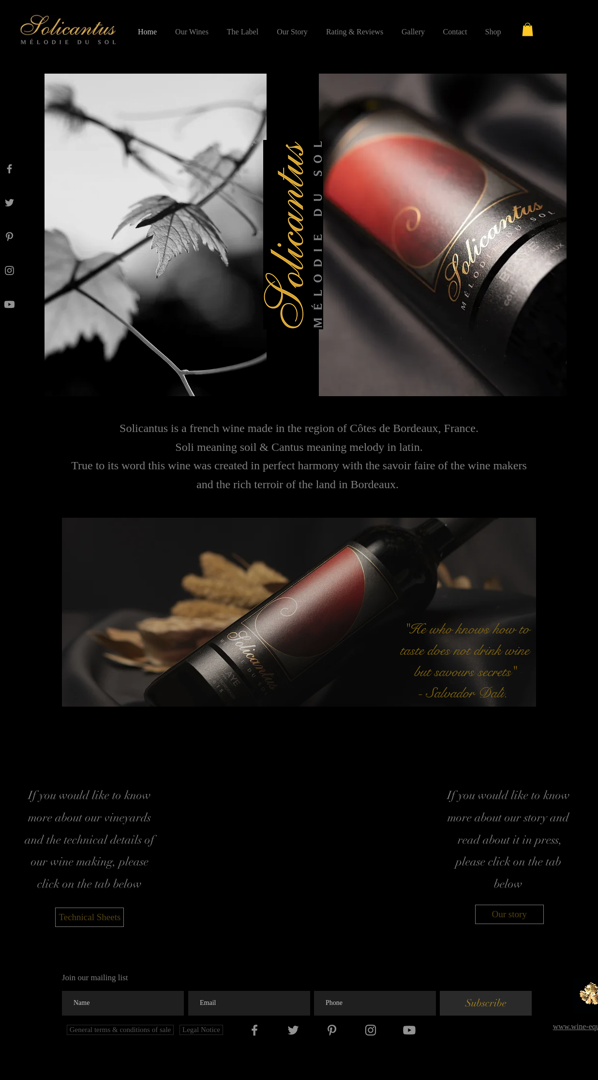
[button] (527, 29)
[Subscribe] (486, 1003)
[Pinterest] (9, 237)
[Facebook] (9, 169)
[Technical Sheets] (89, 917)
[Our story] (509, 914)
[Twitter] (9, 203)
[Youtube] (9, 304)
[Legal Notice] (201, 1030)
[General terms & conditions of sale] (120, 1030)
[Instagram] (9, 270)
